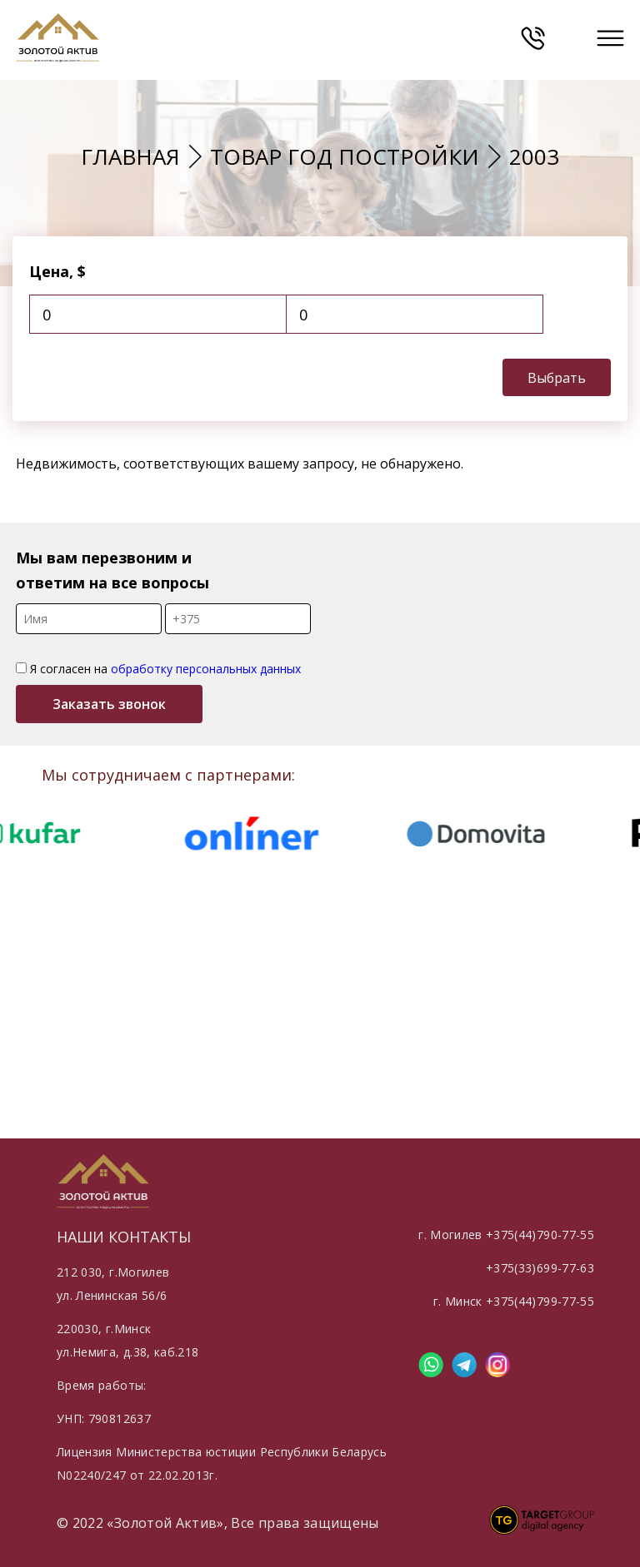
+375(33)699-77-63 (540, 1268)
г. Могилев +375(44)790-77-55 (506, 1234)
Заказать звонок (109, 704)
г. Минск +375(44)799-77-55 (513, 1301)
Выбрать (557, 378)
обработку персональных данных (206, 669)
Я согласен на (158, 669)
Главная (130, 156)
